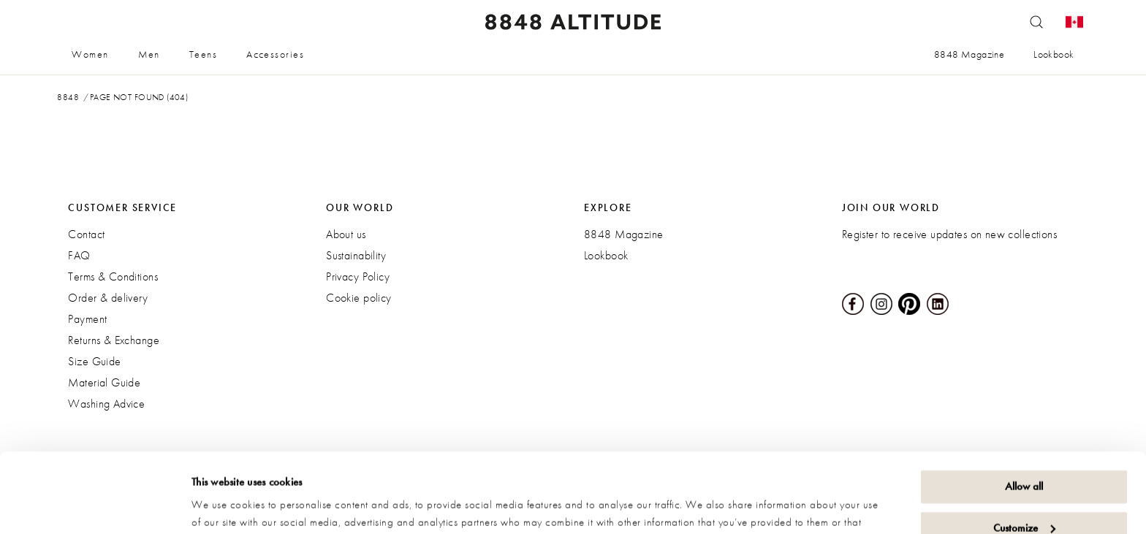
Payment (87, 319)
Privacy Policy (358, 276)
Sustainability (356, 255)
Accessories (275, 54)
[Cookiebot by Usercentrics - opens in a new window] (95, 505)
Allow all (1024, 412)
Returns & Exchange (113, 340)
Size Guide (94, 361)
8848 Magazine (969, 54)
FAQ (79, 255)
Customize (1024, 453)
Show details (219, 505)
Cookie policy (358, 297)
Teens (203, 54)
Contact (86, 234)
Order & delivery (108, 297)
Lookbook (1053, 54)
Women (90, 54)
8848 (68, 97)
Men (149, 54)
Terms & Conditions (113, 276)
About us (345, 234)
